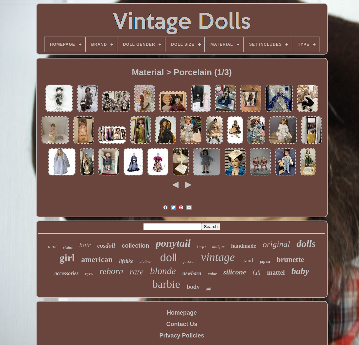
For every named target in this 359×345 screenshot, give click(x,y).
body (193, 286)
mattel (276, 272)
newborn (191, 273)
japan (265, 261)
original (276, 244)
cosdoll (106, 245)
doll (168, 258)
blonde (163, 271)
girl (67, 258)
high (201, 246)
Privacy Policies (181, 335)
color (212, 273)
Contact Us (181, 324)
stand (247, 260)
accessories (66, 273)
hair (85, 245)
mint (52, 246)
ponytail (173, 243)
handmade (243, 246)
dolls (306, 243)
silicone (234, 272)
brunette (290, 259)
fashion (189, 262)
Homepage (182, 312)
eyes (89, 273)
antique (218, 246)
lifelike (126, 261)
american (96, 259)
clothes (68, 247)
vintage (218, 257)
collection (135, 245)
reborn (111, 271)
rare (137, 271)
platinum (147, 261)
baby (300, 271)
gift (208, 288)
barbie (166, 284)
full (257, 273)
